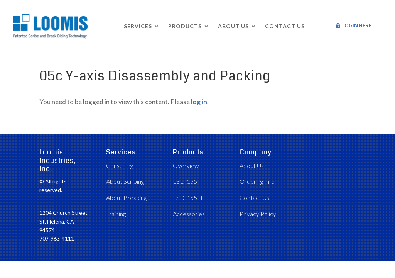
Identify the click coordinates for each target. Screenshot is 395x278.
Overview (186, 165)
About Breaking (126, 197)
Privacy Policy (258, 213)
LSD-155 (185, 181)
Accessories (189, 213)
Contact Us (285, 26)
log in (199, 102)
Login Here (356, 25)
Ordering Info (257, 181)
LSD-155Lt (188, 197)
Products (185, 26)
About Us (233, 26)
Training (116, 213)
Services (138, 26)
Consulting (119, 165)
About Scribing (125, 181)
